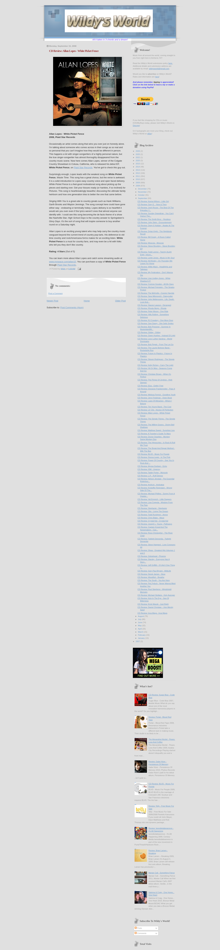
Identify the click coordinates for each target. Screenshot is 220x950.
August (141, 616)
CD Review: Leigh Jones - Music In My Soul (156, 258)
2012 (138, 173)
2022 (138, 157)
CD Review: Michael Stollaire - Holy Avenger (156, 595)
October (141, 195)
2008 (138, 186)
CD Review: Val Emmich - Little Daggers (154, 499)
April (140, 629)
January (141, 638)
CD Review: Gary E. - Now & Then (152, 204)
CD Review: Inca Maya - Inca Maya (152, 613)
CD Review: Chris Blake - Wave (151, 518)
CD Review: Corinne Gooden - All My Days (156, 284)
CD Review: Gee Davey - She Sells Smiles (155, 323)
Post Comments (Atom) (72, 307)
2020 (138, 160)
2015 (138, 164)
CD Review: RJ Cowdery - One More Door (155, 320)
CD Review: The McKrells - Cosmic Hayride (156, 293)
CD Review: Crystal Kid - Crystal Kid (153, 521)
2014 (138, 167)
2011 (138, 176)
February (142, 635)
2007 (138, 641)
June (140, 622)
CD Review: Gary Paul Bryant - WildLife (154, 571)
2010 (138, 179)
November (142, 192)
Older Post (120, 300)
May (140, 625)
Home (87, 300)
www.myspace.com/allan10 (62, 261)
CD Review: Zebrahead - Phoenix (152, 556)
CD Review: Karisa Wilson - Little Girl (153, 201)
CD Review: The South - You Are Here (154, 580)
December (142, 189)
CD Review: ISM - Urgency (149, 469)
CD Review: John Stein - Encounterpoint (155, 222)
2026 (138, 151)
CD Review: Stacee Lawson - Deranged (154, 305)
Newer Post (52, 300)
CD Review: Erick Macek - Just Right (153, 604)
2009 (138, 183)
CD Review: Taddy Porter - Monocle (153, 473)
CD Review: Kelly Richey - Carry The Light (155, 365)
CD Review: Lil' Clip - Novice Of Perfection (155, 410)
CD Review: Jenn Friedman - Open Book (155, 398)
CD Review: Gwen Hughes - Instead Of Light (156, 335)
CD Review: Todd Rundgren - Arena (153, 515)
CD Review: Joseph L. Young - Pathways (155, 524)
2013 (138, 170)
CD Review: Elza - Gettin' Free (150, 386)
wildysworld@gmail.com (159, 69)
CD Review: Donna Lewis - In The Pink (154, 457)
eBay (149, 134)
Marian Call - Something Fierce (161, 873)
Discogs (136, 125)
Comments (140, 933)
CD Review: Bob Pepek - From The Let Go (155, 344)
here (170, 63)
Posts (138, 928)
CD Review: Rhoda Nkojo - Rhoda (152, 308)
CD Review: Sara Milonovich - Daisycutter (155, 296)
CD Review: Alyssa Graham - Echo (152, 466)
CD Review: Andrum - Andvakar (151, 485)
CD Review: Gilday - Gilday (149, 332)
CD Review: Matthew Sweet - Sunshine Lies (156, 430)
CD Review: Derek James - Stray (151, 574)
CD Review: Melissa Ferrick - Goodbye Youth (156, 395)
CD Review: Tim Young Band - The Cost (154, 407)
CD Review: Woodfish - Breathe (151, 577)
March (141, 632)
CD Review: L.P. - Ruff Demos (150, 476)
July (140, 619)
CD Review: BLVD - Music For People (153, 454)
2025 (138, 154)
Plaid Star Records (83, 167)
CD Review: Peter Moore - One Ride (153, 311)
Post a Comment (55, 293)
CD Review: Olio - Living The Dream (153, 511)
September (143, 198)
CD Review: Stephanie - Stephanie (152, 508)
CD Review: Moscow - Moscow (151, 243)
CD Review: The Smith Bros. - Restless (154, 219)
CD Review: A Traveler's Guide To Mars (154, 434)
